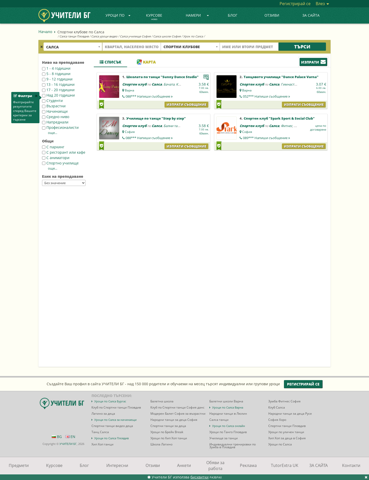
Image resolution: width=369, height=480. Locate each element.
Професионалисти (60, 127)
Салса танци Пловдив (74, 36)
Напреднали (55, 122)
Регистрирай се (295, 3)
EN (70, 436)
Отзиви (271, 15)
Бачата (169, 84)
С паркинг (53, 146)
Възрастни (54, 105)
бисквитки (199, 477)
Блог (232, 15)
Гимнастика (290, 84)
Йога (298, 125)
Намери (197, 15)
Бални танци (173, 125)
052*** (266, 96)
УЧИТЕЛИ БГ (68, 444)
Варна (129, 90)
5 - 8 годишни (56, 73)
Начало (45, 31)
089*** (266, 137)
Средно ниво (55, 116)
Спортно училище (60, 163)
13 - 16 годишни (58, 84)
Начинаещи (55, 111)
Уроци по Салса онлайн (228, 426)
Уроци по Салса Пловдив (111, 438)
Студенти (52, 100)
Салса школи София (167, 36)
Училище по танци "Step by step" (156, 118)
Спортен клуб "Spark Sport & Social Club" (279, 118)
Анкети (184, 465)
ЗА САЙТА (311, 15)
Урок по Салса (193, 36)
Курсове (154, 17)
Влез (322, 3)
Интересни (117, 465)
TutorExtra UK (284, 465)
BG (57, 436)
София (130, 132)
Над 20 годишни (58, 95)
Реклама (248, 465)
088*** (149, 96)
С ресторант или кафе (63, 152)
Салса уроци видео (104, 36)
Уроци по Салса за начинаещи (115, 420)
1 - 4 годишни (56, 68)
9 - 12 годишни (57, 79)
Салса (157, 84)
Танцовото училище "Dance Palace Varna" (281, 77)
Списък (110, 62)
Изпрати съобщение (186, 104)
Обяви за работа (215, 465)
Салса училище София (135, 36)
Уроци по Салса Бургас (110, 401)
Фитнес (286, 125)
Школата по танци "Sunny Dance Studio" (162, 77)
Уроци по (118, 15)
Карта (146, 62)
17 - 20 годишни (58, 89)
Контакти (351, 465)
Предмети (19, 465)
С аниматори (55, 157)
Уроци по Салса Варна (227, 407)
